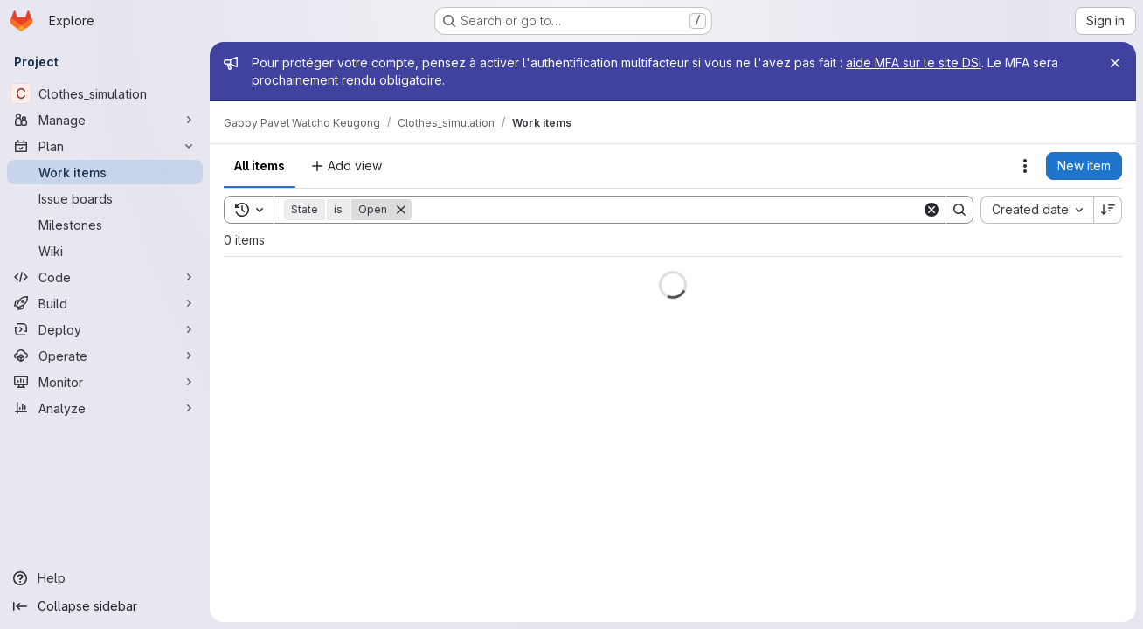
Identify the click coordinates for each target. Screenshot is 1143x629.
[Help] (105, 578)
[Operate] (105, 355)
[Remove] (401, 209)
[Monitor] (105, 382)
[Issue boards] (105, 198)
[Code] (105, 277)
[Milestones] (105, 224)
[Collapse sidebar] (105, 606)
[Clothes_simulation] (105, 93)
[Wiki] (105, 250)
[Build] (105, 303)
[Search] (666, 209)
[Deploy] (105, 329)
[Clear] (931, 209)
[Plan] (105, 146)
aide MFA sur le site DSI (913, 62)
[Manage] (105, 119)
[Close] (1115, 62)
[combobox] (1036, 210)
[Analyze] (105, 408)
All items (259, 165)
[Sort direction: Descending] (1108, 210)
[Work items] (105, 172)
